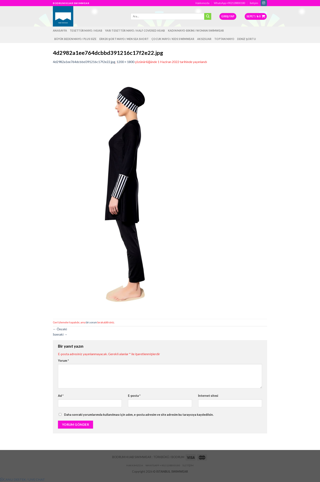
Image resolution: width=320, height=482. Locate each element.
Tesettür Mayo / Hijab (86, 30)
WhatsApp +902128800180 (229, 3)
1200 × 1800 (125, 62)
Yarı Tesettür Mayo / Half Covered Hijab (135, 30)
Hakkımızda (202, 3)
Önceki (60, 329)
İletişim (254, 3)
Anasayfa (60, 30)
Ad (60, 395)
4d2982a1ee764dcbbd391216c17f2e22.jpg (84, 62)
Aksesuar (204, 39)
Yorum (63, 360)
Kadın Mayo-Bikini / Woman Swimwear (196, 30)
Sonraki (60, 334)
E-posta (134, 395)
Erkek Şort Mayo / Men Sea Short (124, 39)
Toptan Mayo (224, 39)
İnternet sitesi (208, 395)
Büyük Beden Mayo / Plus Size (75, 39)
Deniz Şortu (246, 39)
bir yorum (91, 322)
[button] (22, 479)
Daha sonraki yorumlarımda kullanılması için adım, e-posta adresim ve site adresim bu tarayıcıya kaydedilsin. (138, 414)
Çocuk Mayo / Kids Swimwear (172, 39)
